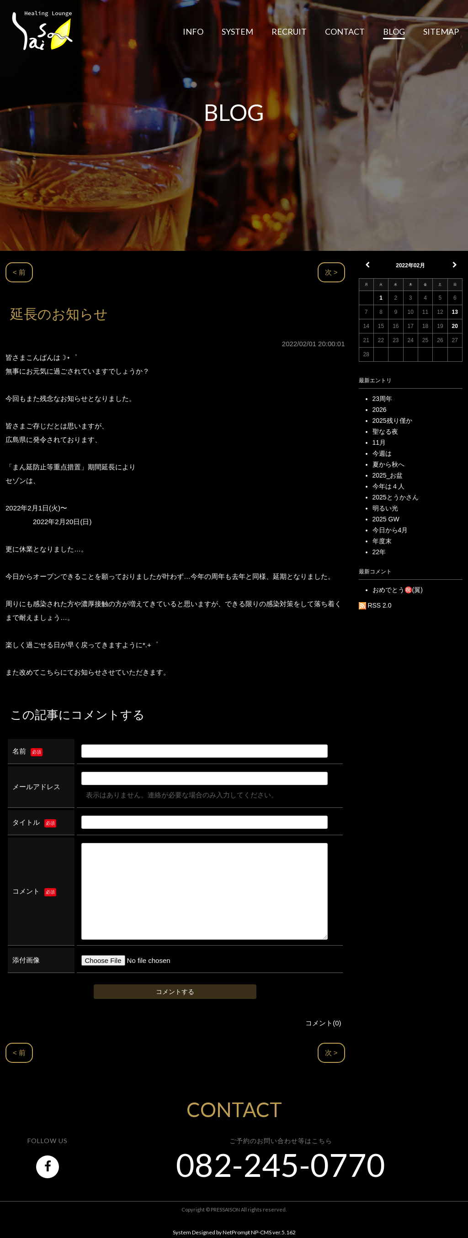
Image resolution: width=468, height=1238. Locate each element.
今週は (382, 453)
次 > (331, 272)
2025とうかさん (395, 497)
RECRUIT (289, 31)
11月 (379, 442)
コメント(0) (323, 1023)
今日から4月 (390, 530)
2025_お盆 (387, 475)
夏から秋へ (388, 464)
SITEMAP (441, 31)
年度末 (382, 541)
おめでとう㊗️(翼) (397, 589)
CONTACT (345, 31)
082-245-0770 (280, 1164)
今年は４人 (388, 486)
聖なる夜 (385, 431)
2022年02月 (410, 265)
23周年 (382, 398)
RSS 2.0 (375, 605)
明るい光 (385, 508)
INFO (193, 31)
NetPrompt (236, 1232)
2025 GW (385, 519)
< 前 (19, 272)
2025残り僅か (392, 420)
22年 (379, 552)
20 (455, 326)
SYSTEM (237, 31)
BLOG (394, 31)
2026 (379, 409)
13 (455, 312)
